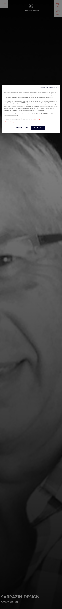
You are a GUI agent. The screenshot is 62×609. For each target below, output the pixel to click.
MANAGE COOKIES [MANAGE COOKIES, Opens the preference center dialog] (22, 127)
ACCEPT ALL (38, 127)
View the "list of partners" (12, 122)
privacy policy (36, 119)
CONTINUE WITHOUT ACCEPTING (49, 87)
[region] (31, 109)
